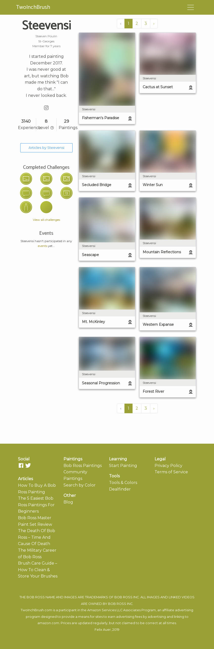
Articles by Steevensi (46, 148)
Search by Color (79, 485)
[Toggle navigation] (190, 7)
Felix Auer (103, 630)
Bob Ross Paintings (82, 465)
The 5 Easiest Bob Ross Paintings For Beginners (36, 505)
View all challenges (46, 220)
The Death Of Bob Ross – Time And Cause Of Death (36, 537)
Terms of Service (171, 472)
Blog (68, 502)
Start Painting (123, 465)
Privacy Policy (168, 465)
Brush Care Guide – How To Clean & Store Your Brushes (37, 570)
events (42, 246)
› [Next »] (154, 23)
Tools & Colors (123, 482)
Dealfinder (120, 489)
